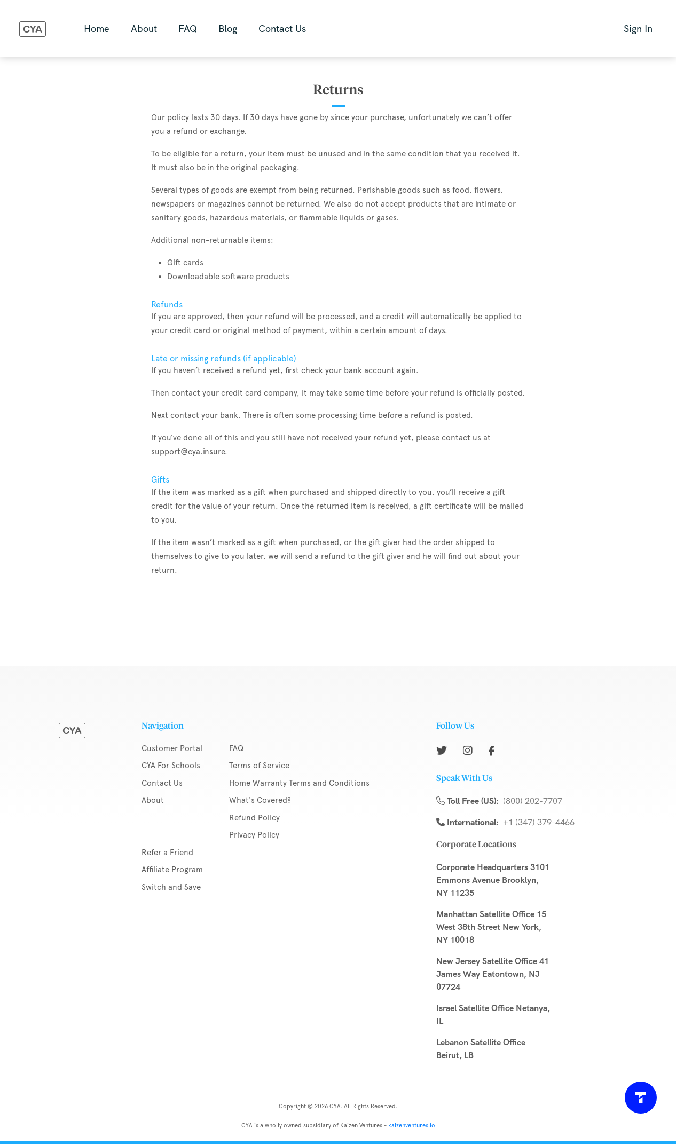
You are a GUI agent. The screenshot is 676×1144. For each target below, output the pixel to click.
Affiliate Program (172, 869)
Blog (227, 28)
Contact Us (282, 28)
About (144, 28)
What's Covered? (260, 800)
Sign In (638, 28)
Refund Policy (254, 818)
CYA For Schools (171, 765)
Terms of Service (259, 765)
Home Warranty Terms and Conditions (299, 783)
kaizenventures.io (411, 1125)
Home (96, 28)
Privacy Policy (254, 835)
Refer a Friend (167, 852)
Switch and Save (171, 887)
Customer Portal (172, 748)
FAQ (187, 28)
